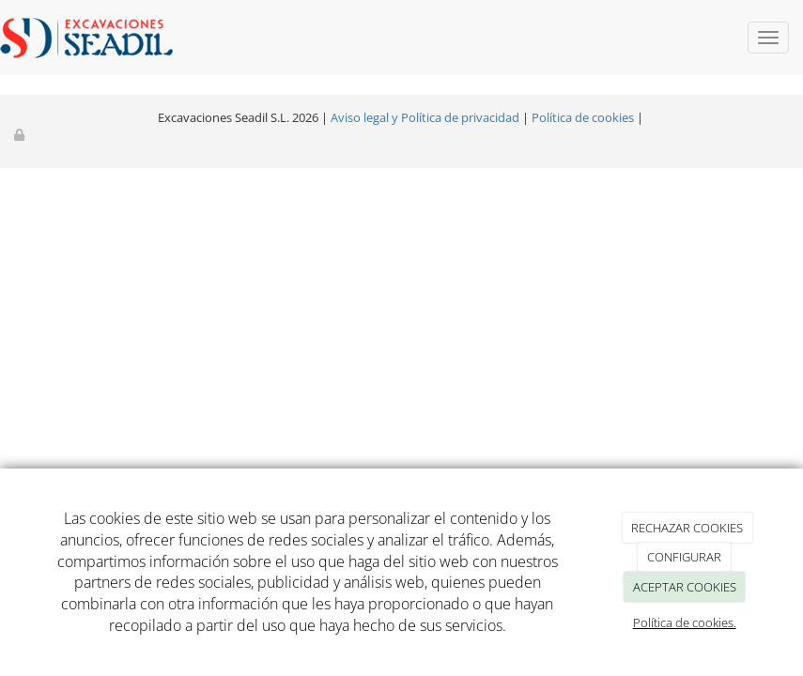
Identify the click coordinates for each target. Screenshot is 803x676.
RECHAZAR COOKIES (687, 527)
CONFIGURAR (684, 556)
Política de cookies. (684, 622)
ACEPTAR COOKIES (684, 586)
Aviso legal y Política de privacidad (425, 117)
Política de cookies (583, 117)
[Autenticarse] (20, 134)
